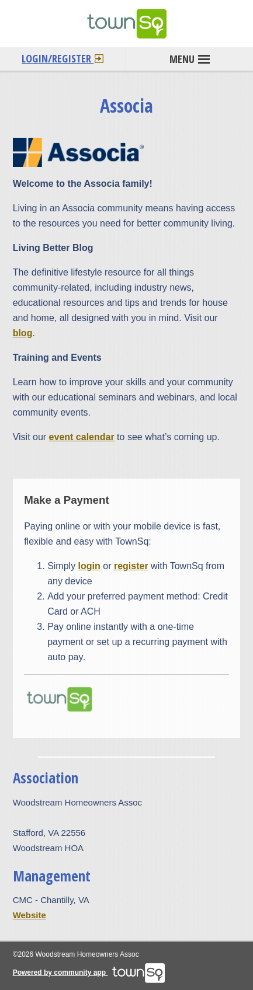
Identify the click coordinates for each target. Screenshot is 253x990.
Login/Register (62, 56)
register (131, 566)
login (89, 566)
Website (29, 915)
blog (23, 333)
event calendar (82, 437)
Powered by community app (89, 972)
